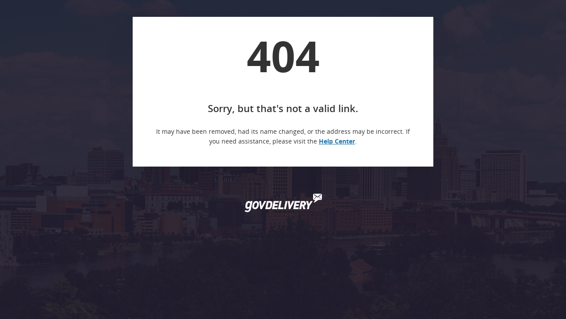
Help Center (337, 141)
